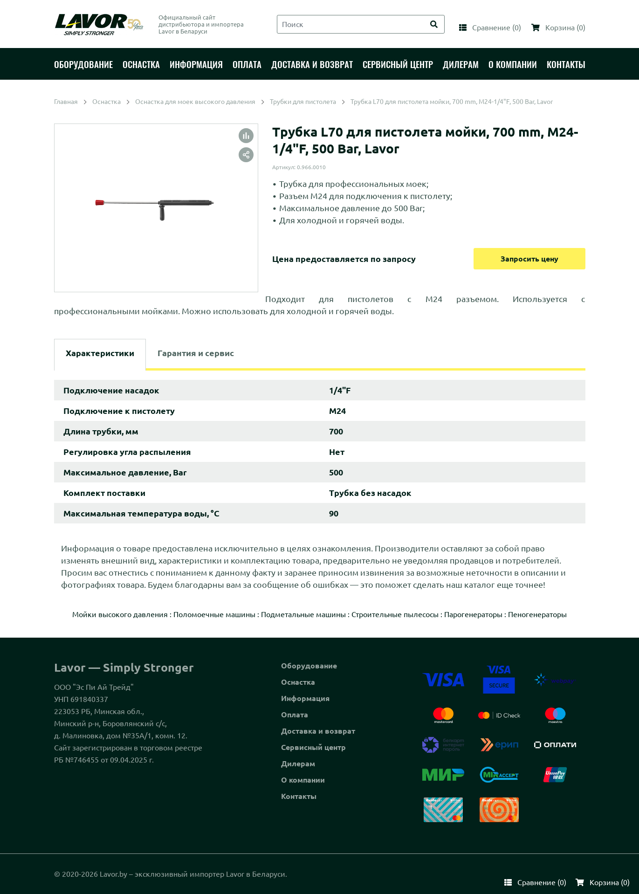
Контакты (298, 796)
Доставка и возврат (318, 731)
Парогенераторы (473, 614)
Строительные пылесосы (395, 614)
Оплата (294, 714)
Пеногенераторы (537, 614)
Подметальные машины (303, 614)
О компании (303, 780)
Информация (305, 698)
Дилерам (298, 763)
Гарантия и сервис (196, 353)
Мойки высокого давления (120, 614)
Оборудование (309, 665)
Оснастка (298, 682)
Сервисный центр (313, 747)
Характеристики (100, 353)
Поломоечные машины (214, 614)
